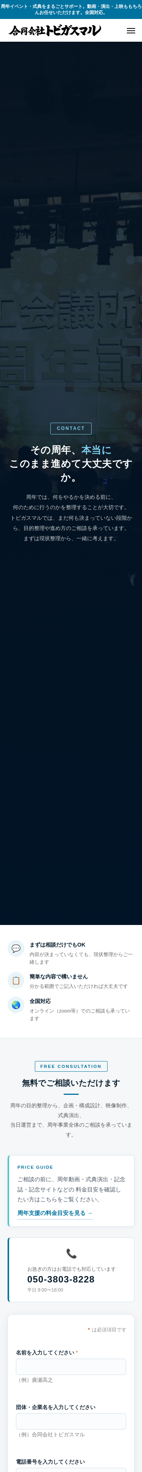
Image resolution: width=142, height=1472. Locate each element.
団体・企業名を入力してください (55, 1407)
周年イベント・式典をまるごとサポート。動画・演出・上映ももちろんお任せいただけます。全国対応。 (71, 10)
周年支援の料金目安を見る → (55, 1213)
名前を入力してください (47, 1353)
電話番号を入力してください (50, 1462)
